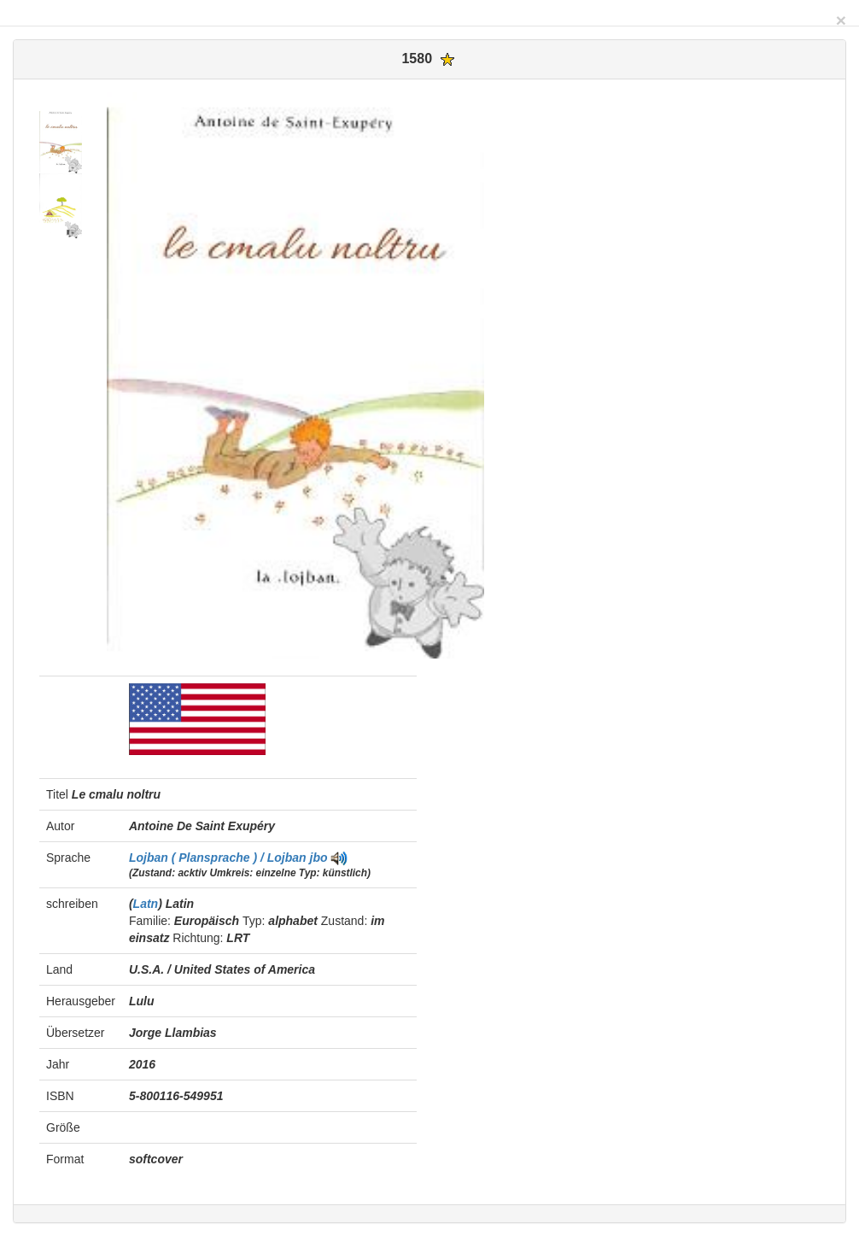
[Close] (841, 20)
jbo (319, 857)
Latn (146, 903)
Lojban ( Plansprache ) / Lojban (219, 857)
